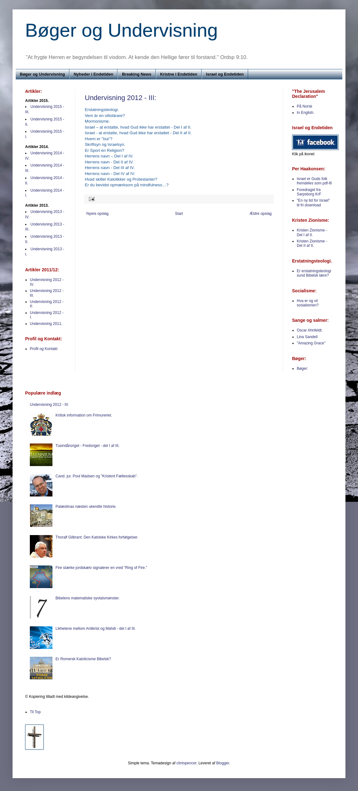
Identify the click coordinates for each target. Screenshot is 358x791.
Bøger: (302, 368)
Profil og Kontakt (43, 349)
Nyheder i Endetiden (93, 74)
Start (179, 213)
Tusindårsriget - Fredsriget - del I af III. (88, 445)
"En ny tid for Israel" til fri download (313, 202)
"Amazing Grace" (311, 343)
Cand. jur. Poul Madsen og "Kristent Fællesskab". (97, 476)
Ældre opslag (260, 213)
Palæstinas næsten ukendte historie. (86, 506)
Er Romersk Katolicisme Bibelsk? (83, 659)
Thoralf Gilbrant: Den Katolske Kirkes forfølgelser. (97, 537)
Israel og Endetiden (225, 74)
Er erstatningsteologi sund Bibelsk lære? (314, 273)
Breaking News (136, 74)
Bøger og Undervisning (121, 30)
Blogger (222, 763)
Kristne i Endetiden (178, 74)
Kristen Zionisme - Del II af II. (312, 243)
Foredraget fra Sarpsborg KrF (309, 192)
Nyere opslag (97, 213)
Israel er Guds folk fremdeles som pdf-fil (314, 181)
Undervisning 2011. (46, 323)
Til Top (35, 712)
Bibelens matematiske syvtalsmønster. (88, 598)
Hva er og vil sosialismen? (307, 303)
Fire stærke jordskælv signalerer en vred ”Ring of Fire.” (101, 567)
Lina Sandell (307, 337)
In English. (305, 112)
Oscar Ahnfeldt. (310, 330)
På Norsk (304, 106)
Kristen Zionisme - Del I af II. (312, 232)
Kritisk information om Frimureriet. (84, 415)
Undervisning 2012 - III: (120, 98)
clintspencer (186, 763)
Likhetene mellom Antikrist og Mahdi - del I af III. (96, 628)
